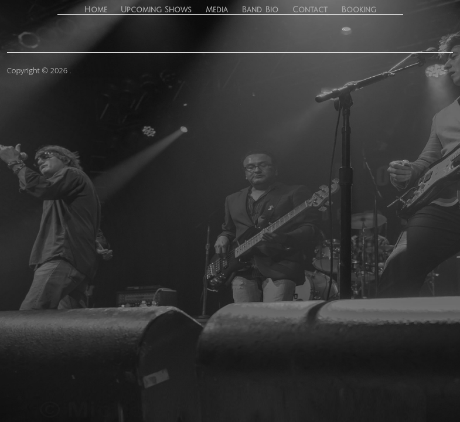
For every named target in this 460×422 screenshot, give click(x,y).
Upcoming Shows (156, 10)
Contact (310, 10)
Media (217, 10)
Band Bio (259, 10)
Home (95, 10)
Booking (358, 10)
